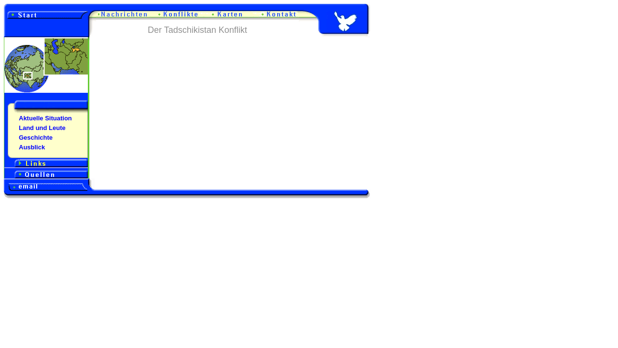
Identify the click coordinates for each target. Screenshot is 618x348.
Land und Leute (42, 127)
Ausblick (32, 147)
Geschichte (36, 137)
